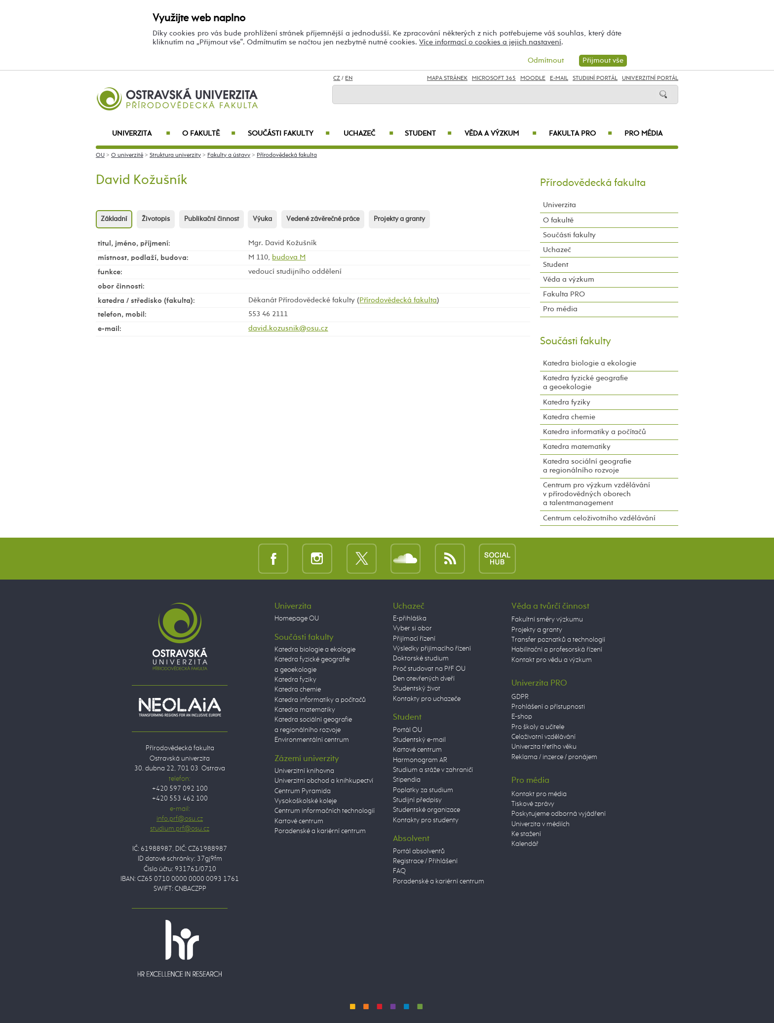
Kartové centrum (298, 821)
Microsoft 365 (494, 78)
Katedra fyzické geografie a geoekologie (585, 382)
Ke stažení (526, 834)
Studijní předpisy (417, 800)
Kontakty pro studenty (426, 820)
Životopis (156, 219)
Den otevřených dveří (424, 678)
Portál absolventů (419, 851)
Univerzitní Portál (650, 78)
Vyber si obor (412, 628)
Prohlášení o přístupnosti (548, 706)
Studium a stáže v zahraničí (433, 770)
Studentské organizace (426, 809)
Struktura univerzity (175, 155)
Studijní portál (595, 78)
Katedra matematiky (577, 446)
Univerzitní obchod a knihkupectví (323, 780)
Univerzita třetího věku (544, 746)
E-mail (559, 78)
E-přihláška (409, 618)
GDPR (520, 697)
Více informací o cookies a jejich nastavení (490, 42)
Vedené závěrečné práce (322, 219)
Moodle (532, 78)
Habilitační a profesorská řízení (556, 649)
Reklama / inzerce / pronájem (554, 757)
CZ (336, 78)
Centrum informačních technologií (324, 810)
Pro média (643, 133)
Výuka (262, 219)
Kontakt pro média (539, 794)
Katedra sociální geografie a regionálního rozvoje (587, 466)
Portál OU (407, 730)
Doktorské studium (421, 658)
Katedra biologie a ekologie (589, 363)
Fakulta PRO (580, 133)
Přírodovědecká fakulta (287, 155)
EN (348, 78)
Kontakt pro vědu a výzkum (551, 660)
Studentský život (416, 688)
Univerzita (141, 133)
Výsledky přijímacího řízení (432, 648)
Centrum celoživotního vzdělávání (599, 518)
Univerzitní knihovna (304, 770)
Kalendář (525, 843)
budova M (289, 257)
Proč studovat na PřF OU (429, 668)
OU (100, 155)
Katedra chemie (569, 417)
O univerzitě (127, 155)
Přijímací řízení (414, 638)
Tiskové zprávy (532, 804)
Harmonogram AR (420, 760)
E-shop (521, 716)
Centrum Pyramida (302, 791)
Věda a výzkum (500, 133)
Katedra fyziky (566, 402)
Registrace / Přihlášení (425, 861)
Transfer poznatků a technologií (558, 639)
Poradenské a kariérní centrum (320, 831)
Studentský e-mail (419, 739)
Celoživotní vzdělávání (543, 736)
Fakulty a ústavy (228, 155)
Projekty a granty (399, 219)
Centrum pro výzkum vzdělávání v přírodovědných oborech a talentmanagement (596, 494)
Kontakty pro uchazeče (427, 698)
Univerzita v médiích (540, 824)
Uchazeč (368, 133)
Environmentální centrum (311, 739)
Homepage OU (296, 618)
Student (428, 133)
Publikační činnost (211, 219)
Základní (114, 219)
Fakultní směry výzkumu (547, 619)
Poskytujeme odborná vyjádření (558, 813)
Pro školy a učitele (537, 727)
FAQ (399, 871)
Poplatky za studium (423, 790)
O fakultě (209, 133)
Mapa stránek (447, 78)
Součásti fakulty (289, 133)
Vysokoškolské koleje (305, 801)
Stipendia (407, 779)
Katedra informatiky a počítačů (594, 432)
